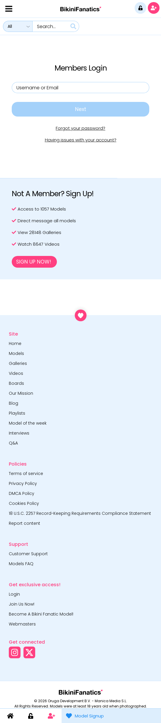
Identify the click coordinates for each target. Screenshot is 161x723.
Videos (16, 373)
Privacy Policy (23, 483)
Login (14, 594)
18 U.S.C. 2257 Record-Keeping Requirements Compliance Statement (80, 513)
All (10, 26)
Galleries (18, 363)
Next (80, 109)
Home (15, 343)
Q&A (13, 443)
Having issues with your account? (80, 140)
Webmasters (22, 624)
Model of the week (28, 423)
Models (16, 353)
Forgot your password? (80, 128)
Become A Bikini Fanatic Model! (41, 614)
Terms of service (26, 473)
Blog (13, 403)
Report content (24, 523)
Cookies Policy (24, 503)
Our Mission (21, 393)
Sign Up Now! (33, 261)
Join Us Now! (21, 604)
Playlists (17, 413)
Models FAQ (21, 564)
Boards (16, 383)
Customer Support (28, 554)
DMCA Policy (21, 493)
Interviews (19, 433)
